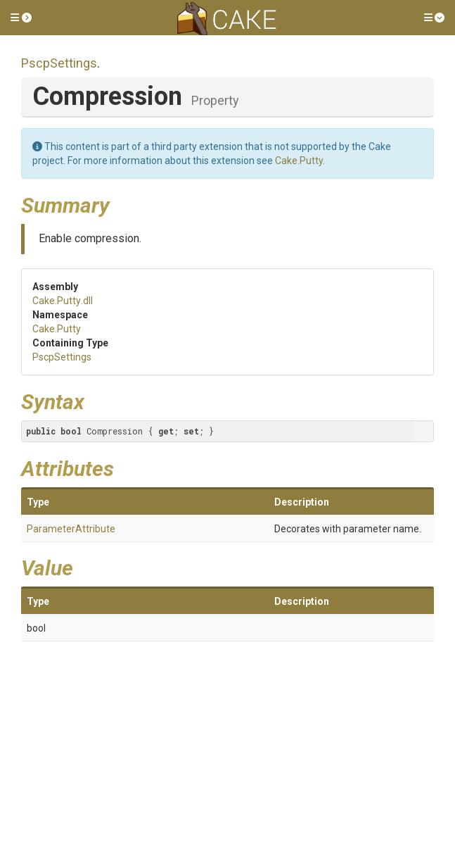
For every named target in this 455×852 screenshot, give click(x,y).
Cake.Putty (299, 160)
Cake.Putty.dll (62, 300)
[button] (21, 17)
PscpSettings (59, 63)
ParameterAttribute (71, 528)
